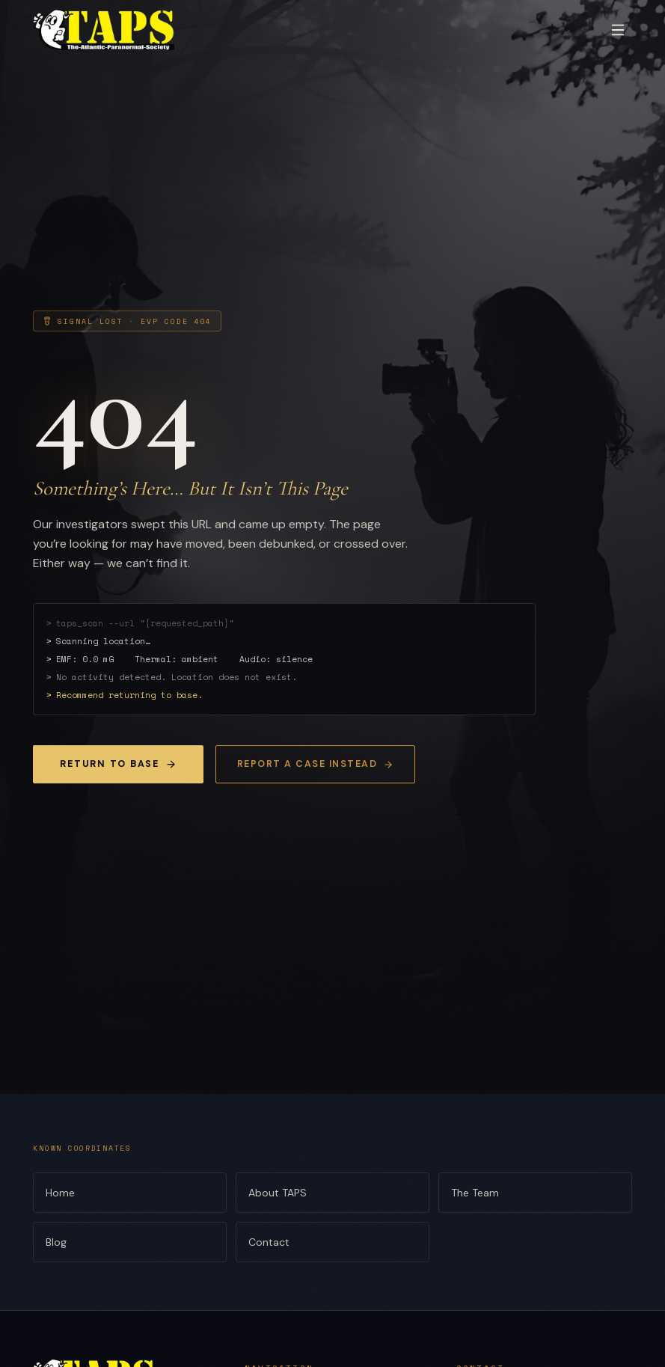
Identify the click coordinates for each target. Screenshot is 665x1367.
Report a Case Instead (315, 764)
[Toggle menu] (618, 30)
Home (130, 1192)
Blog (130, 1242)
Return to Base (118, 764)
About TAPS (332, 1192)
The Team (535, 1192)
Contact (332, 1242)
